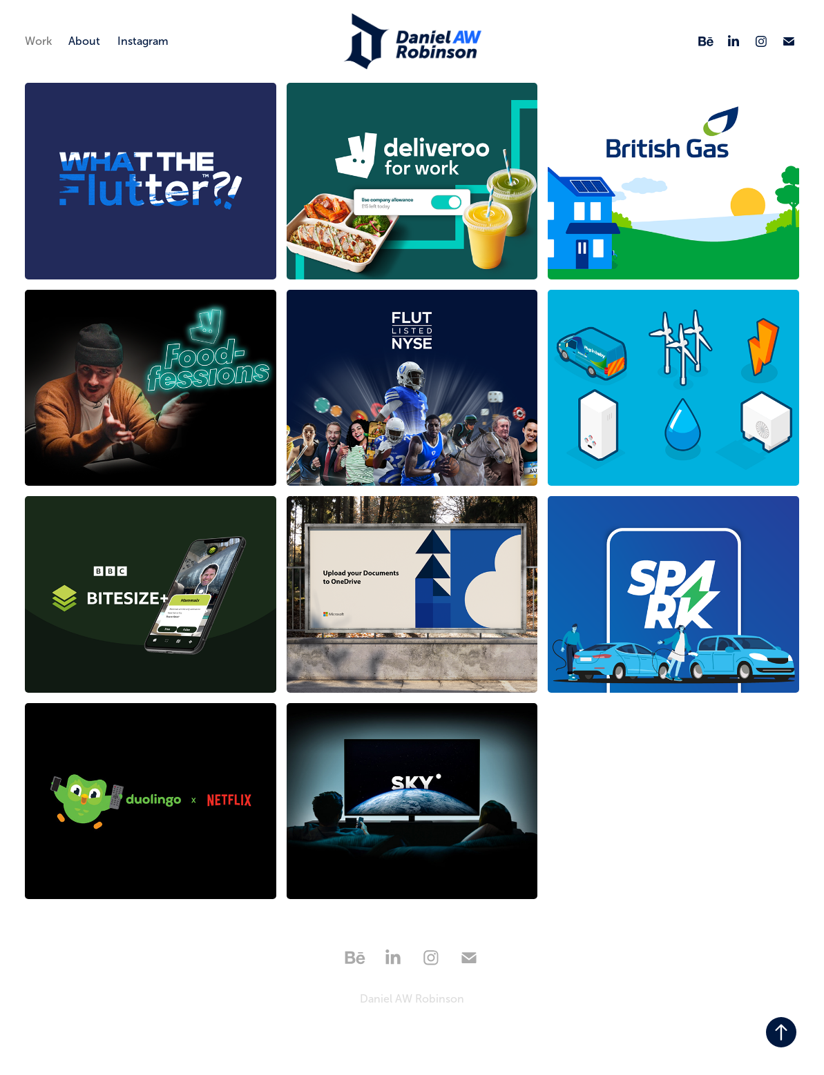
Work (38, 41)
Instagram (143, 41)
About (84, 41)
